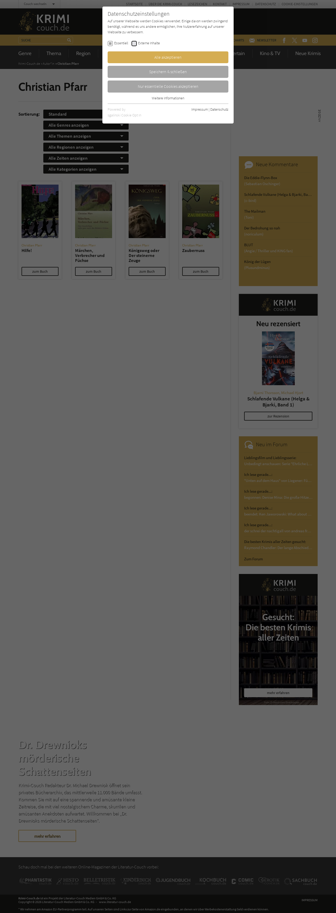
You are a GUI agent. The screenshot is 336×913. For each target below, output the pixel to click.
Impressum (199, 109)
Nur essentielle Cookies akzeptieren (168, 86)
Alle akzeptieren (168, 57)
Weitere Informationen (168, 98)
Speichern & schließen (168, 71)
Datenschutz (219, 109)
